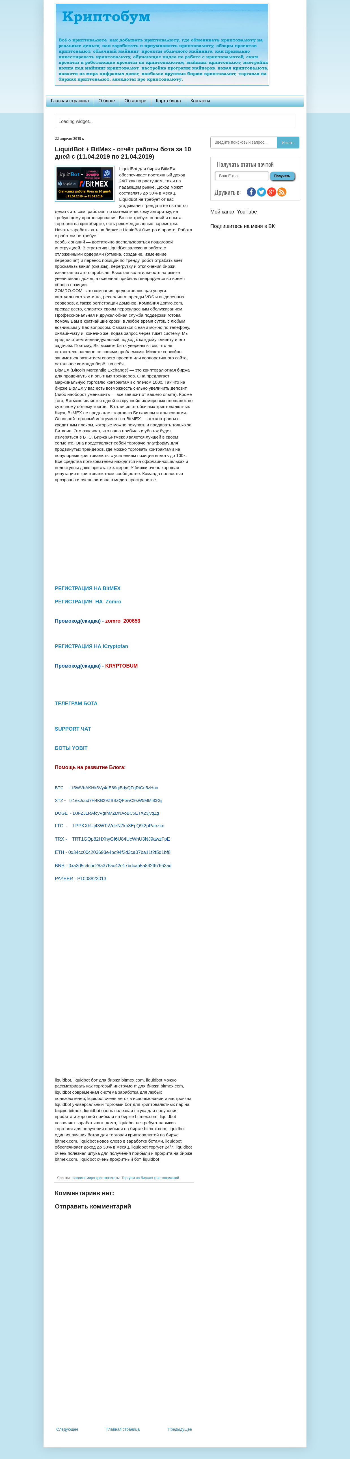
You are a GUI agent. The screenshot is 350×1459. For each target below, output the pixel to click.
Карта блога (168, 100)
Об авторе (135, 100)
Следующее (67, 1429)
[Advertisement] (124, 1379)
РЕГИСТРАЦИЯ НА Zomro (88, 602)
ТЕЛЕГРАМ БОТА (76, 703)
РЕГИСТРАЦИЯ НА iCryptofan (91, 646)
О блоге (106, 100)
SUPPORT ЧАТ (73, 729)
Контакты (200, 100)
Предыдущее (180, 1429)
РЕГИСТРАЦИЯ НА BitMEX (87, 588)
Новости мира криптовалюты (96, 1178)
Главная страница (70, 100)
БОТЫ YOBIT (71, 748)
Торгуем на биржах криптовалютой (150, 1178)
